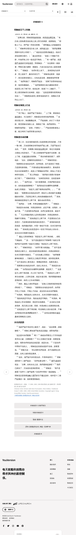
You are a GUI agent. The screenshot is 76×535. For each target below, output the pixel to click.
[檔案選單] (70, 4)
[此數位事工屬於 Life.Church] (38, 502)
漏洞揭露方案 (6, 520)
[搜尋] (29, 4)
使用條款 (11, 518)
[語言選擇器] (63, 4)
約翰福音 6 (14, 11)
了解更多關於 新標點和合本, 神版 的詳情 (26, 395)
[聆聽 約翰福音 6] (65, 12)
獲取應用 (54, 4)
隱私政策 (5, 518)
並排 (58, 12)
